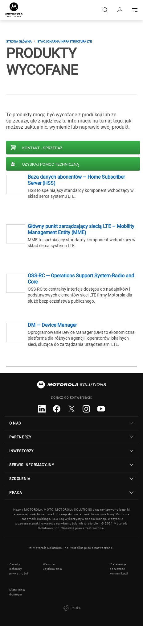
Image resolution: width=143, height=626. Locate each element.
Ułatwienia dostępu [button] (17, 592)
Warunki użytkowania (52, 566)
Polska (71, 608)
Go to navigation (134, 9)
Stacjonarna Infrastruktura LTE (64, 41)
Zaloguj (119, 9)
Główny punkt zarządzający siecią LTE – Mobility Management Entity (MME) (81, 229)
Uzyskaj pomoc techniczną (50, 164)
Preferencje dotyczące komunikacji (119, 568)
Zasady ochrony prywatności (18, 568)
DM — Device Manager (52, 325)
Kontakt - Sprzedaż (42, 148)
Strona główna (19, 41)
